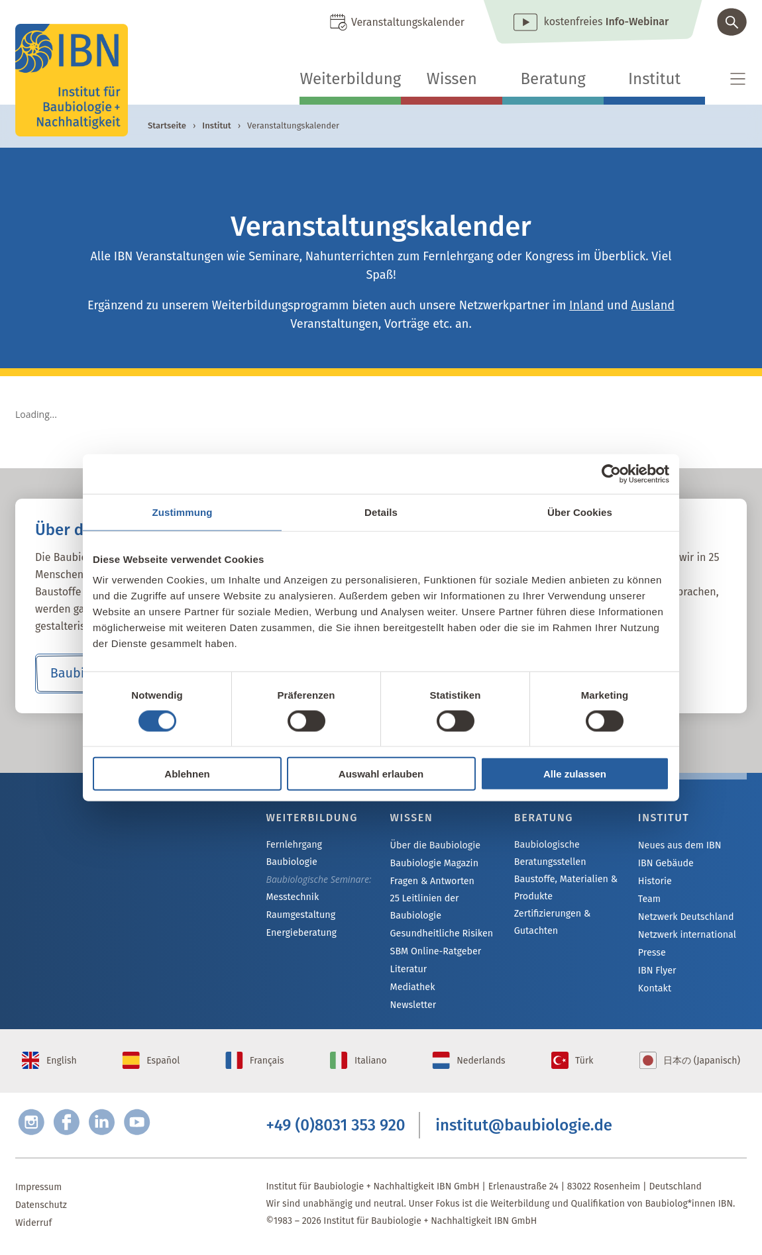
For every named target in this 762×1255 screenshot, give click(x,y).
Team (649, 899)
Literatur (408, 969)
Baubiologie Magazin (433, 863)
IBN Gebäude (665, 863)
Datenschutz (41, 1208)
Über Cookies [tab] (579, 511)
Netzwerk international (686, 934)
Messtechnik (291, 880)
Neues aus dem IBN (679, 845)
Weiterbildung (350, 78)
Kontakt (654, 988)
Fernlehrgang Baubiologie (319, 845)
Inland (586, 305)
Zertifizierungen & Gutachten (551, 922)
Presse (651, 952)
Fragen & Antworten (431, 881)
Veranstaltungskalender (407, 22)
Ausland (653, 305)
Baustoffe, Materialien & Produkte (565, 888)
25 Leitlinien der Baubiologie (424, 907)
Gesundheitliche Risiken (441, 933)
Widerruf (33, 1226)
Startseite (167, 125)
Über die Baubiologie (434, 845)
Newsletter (412, 1005)
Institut (654, 78)
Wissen (452, 78)
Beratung (553, 78)
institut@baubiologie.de (523, 1128)
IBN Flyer (656, 970)
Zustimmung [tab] (182, 511)
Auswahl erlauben (381, 773)
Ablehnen (186, 773)
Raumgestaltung (300, 898)
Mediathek (412, 987)
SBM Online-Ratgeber (435, 951)
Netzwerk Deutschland (685, 917)
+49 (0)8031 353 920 (335, 1128)
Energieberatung (300, 916)
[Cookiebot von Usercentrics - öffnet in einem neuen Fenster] (611, 473)
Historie (654, 881)
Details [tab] (381, 511)
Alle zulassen (574, 773)
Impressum (38, 1190)
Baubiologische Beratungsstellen (549, 853)
